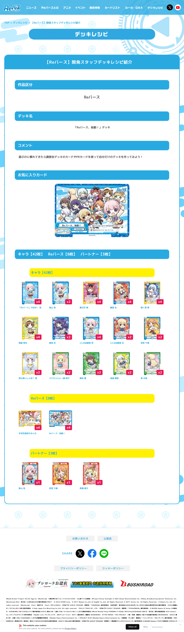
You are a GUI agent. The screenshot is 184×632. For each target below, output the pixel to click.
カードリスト (113, 7)
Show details (157, 627)
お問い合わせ (80, 538)
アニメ (67, 7)
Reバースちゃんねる (178, 7)
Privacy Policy (70, 628)
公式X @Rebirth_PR (170, 7)
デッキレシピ (155, 7)
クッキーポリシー (113, 568)
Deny (145, 626)
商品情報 (95, 7)
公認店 (108, 538)
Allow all (132, 626)
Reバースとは (50, 7)
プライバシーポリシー (73, 568)
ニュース (31, 7)
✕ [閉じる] (180, 624)
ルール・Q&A (134, 7)
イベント (80, 7)
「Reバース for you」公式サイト (12, 8)
